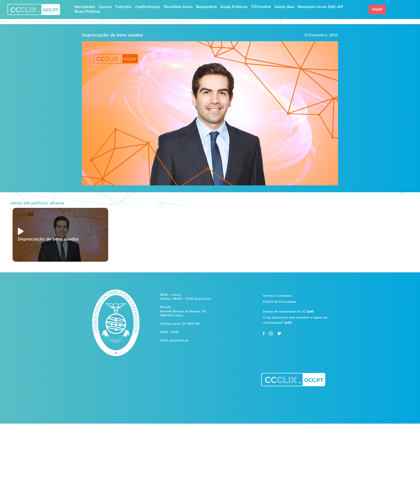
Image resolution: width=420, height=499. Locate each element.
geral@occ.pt (179, 340)
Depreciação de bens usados (112, 35)
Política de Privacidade (279, 302)
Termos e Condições (277, 296)
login (377, 9)
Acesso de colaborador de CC (288, 311)
